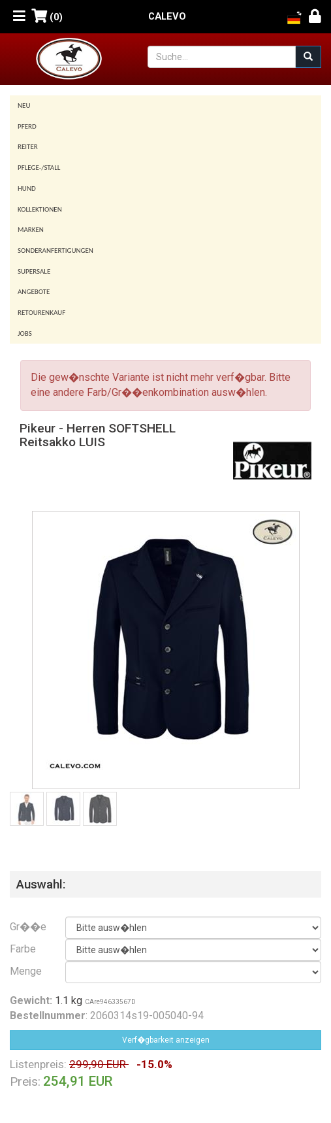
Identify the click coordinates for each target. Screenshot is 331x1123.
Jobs (25, 333)
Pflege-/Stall (39, 167)
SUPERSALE (34, 271)
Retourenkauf (41, 312)
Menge (26, 971)
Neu (24, 105)
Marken (31, 229)
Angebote (34, 291)
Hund (27, 188)
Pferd (27, 126)
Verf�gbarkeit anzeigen (166, 1040)
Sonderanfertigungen (55, 250)
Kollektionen (40, 209)
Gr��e (28, 926)
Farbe (23, 949)
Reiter (28, 146)
